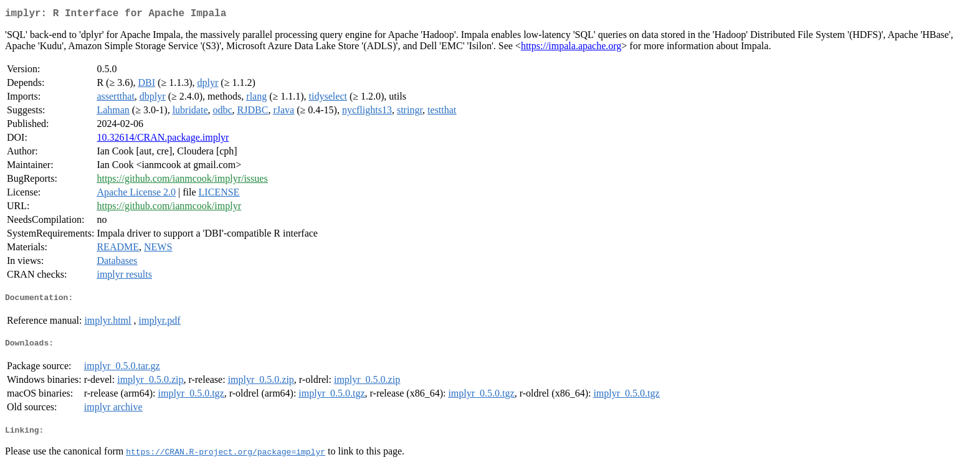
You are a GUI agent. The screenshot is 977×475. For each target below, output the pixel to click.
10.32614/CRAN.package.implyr (163, 139)
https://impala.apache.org (571, 48)
